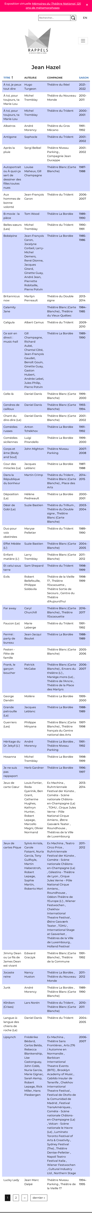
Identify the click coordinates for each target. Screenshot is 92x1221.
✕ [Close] (87, 5)
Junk (6, 987)
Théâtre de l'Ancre (60, 681)
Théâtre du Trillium (60, 505)
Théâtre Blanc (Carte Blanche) (57, 517)
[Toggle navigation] (83, 40)
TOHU (53, 807)
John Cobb (31, 1066)
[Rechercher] (54, 18)
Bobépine (10, 235)
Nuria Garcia (33, 1070)
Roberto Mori (33, 888)
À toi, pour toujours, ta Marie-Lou (11, 99)
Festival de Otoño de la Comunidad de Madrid (61, 1099)
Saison (84, 77)
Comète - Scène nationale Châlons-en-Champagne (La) (61, 799)
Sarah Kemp (33, 1078)
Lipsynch (9, 1037)
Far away (9, 608)
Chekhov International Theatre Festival (58, 913)
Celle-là (8, 393)
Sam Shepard (33, 565)
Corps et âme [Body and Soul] (11, 453)
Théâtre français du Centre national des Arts (60, 730)
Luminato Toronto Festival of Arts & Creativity (60, 1136)
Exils (6, 576)
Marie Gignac (33, 1074)
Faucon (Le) (11, 623)
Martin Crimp (33, 475)
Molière (29, 696)
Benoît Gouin (33, 362)
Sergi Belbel (32, 147)
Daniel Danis (33, 393)
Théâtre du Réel (58, 84)
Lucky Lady (11, 1180)
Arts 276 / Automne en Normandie (61, 1049)
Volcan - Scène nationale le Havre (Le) (60, 1128)
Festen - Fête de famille (9, 653)
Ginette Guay (33, 273)
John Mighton (34, 448)
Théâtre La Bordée (60, 213)
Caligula (9, 322)
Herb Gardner (34, 767)
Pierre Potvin (33, 289)
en (85, 17)
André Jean (32, 277)
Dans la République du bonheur (11, 479)
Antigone (10, 136)
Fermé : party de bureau (9, 638)
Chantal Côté (33, 350)
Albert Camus (34, 322)
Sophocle (30, 136)
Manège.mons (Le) (60, 677)
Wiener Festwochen (61, 1165)
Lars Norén (32, 1002)
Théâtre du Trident (60, 110)
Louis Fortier (33, 782)
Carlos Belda (33, 1045)
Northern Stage (65, 1173)
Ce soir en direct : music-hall (10, 337)
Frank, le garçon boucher (9, 668)
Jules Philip (32, 382)
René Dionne (33, 260)
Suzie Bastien (33, 505)
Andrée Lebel (33, 378)
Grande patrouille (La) (10, 711)
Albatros (9, 125)
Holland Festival (58, 946)
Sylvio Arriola (33, 843)
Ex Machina (55, 782)
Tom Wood (31, 213)
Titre (6, 77)
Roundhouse (56, 828)
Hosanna (9, 756)
